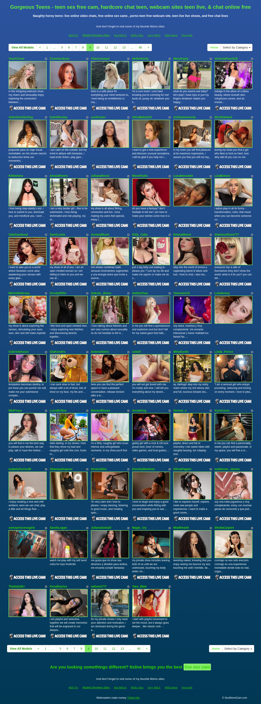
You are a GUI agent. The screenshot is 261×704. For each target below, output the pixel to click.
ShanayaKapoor (61, 469)
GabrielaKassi (18, 351)
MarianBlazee (100, 410)
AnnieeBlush (100, 234)
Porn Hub (187, 35)
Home (214, 47)
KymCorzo (222, 410)
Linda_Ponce (224, 351)
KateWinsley (59, 117)
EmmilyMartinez (143, 469)
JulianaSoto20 (101, 527)
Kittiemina (16, 175)
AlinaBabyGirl (142, 117)
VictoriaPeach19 (226, 58)
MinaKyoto (181, 351)
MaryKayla (180, 58)
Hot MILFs (120, 35)
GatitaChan (140, 293)
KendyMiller (58, 293)
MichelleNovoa (19, 293)
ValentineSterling (21, 117)
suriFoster (98, 117)
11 (106, 47)
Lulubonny (222, 293)
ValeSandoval (18, 234)
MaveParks (140, 175)
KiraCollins (99, 469)
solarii (136, 351)
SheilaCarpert (224, 527)
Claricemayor (100, 58)
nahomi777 (99, 586)
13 (124, 47)
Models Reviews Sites (96, 35)
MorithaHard (223, 117)
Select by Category (237, 47)
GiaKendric (58, 351)
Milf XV (73, 35)
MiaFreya (15, 410)
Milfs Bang (171, 35)
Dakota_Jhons (101, 293)
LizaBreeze (222, 175)
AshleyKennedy (184, 117)
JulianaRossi (100, 175)
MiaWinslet (181, 527)
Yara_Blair (139, 586)
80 (140, 47)
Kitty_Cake (140, 234)
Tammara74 (181, 293)
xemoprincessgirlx (22, 527)
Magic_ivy (139, 527)
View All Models (22, 47)
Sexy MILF (154, 35)
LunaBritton (58, 410)
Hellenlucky (140, 58)
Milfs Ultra (137, 35)
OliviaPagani (182, 469)
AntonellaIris (100, 351)
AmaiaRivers (59, 175)
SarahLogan (58, 527)
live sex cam (197, 667)
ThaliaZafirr (17, 586)
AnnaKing (139, 410)
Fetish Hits (134, 697)
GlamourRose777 (227, 234)
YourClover (16, 58)
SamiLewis (57, 234)
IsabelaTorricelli (20, 469)
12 (115, 47)
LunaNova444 (183, 175)
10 (98, 47)
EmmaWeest (182, 234)
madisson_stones (227, 469)
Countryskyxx (60, 58)
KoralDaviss (58, 586)
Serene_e (180, 410)
